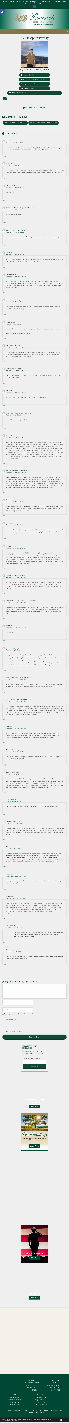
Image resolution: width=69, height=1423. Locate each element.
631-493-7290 (32, 1391)
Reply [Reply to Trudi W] (4, 338)
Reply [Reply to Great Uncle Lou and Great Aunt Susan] (4, 619)
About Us (8, 1411)
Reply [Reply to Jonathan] (4, 815)
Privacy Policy (14, 1421)
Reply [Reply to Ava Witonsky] (4, 156)
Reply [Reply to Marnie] (4, 919)
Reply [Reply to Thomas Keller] (4, 765)
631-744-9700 (54, 1388)
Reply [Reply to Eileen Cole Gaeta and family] (4, 693)
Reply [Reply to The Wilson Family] (4, 384)
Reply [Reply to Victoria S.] (4, 568)
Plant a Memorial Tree (18, 93)
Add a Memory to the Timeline (34, 80)
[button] (2, 11)
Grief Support (44, 1411)
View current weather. (35, 108)
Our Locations (40, 1413)
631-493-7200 (31, 1388)
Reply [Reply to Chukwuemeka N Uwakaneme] (4, 428)
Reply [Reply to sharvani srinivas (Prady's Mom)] (4, 720)
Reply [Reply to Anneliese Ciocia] (4, 315)
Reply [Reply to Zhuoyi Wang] (4, 943)
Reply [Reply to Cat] (4, 406)
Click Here (34, 1107)
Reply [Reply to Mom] (4, 464)
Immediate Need (20, 1411)
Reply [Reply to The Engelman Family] (4, 594)
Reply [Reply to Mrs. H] (4, 179)
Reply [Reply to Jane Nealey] (4, 201)
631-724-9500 (14, 1403)
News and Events (57, 1411)
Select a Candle (11, 1020)
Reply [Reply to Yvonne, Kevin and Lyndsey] (4, 493)
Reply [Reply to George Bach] (4, 792)
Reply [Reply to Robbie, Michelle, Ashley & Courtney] (4, 223)
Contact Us (33, 1411)
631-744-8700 (55, 1391)
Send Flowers (27, 89)
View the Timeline (13, 123)
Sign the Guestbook (30, 84)
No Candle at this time (14, 1032)
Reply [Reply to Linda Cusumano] (4, 361)
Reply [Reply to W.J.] (4, 743)
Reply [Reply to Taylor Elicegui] (4, 840)
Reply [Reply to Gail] (4, 268)
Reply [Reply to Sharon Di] (4, 293)
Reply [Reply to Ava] (4, 889)
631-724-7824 (15, 1405)
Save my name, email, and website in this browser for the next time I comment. (30, 1014)
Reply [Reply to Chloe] (4, 965)
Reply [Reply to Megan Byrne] (4, 670)
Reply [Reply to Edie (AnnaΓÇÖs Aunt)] (4, 245)
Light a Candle (28, 75)
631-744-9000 (41, 1403)
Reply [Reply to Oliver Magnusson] (4, 867)
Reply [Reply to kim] (4, 641)
